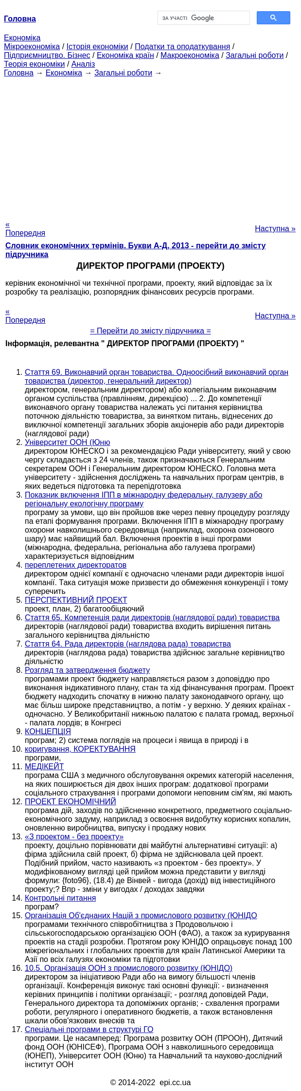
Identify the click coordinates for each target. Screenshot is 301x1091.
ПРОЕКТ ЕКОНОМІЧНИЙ (70, 801)
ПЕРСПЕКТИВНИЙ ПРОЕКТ (76, 600)
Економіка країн (125, 55)
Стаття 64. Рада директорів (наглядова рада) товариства (128, 644)
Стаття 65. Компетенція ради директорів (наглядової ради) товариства (152, 617)
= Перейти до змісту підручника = (150, 331)
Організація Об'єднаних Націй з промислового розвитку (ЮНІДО (141, 915)
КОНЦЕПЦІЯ (48, 731)
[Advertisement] (150, 145)
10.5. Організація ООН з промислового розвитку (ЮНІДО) (128, 968)
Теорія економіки (34, 64)
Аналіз (83, 64)
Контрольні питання (60, 898)
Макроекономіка (189, 55)
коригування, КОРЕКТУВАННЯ (80, 749)
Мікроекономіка (32, 46)
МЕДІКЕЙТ (44, 766)
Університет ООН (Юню (67, 442)
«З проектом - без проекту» (74, 836)
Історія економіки (97, 46)
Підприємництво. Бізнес (47, 55)
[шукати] (203, 18)
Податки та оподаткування (182, 46)
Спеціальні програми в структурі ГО (89, 1029)
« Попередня (25, 228)
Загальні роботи (254, 55)
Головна (19, 73)
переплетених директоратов (75, 565)
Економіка (22, 38)
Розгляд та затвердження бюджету (87, 670)
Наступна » (275, 228)
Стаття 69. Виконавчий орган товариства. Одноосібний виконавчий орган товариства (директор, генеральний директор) (156, 376)
